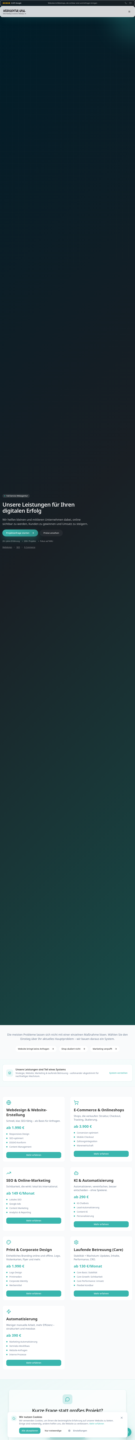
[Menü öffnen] (129, 11)
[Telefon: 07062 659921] (126, 3)
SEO (18, 547)
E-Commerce (29, 547)
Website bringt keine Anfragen (36, 1048)
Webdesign (7, 547)
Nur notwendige (53, 1430)
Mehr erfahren (33, 1155)
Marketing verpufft (105, 1048)
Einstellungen (77, 1430)
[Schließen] (122, 1418)
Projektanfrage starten (20, 532)
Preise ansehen (51, 532)
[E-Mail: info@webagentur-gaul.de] (130, 3)
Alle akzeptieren (30, 1430)
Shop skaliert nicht (73, 1048)
